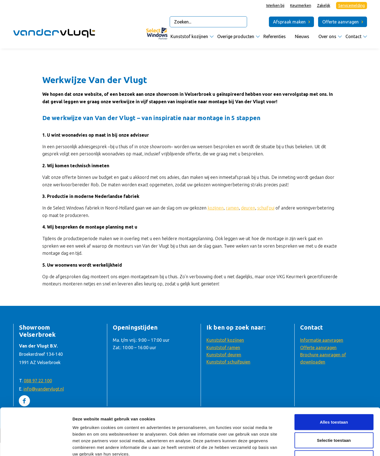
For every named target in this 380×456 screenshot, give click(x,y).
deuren (248, 207)
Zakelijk (323, 5)
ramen (232, 207)
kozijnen (216, 207)
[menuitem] (275, 5)
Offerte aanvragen (340, 21)
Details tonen (297, 445)
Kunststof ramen (223, 347)
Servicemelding (351, 5)
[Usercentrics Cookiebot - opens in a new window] (36, 445)
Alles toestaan (334, 378)
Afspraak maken (289, 21)
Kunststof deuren (223, 354)
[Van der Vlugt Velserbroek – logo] (54, 34)
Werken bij (275, 5)
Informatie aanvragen (321, 340)
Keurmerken (300, 5)
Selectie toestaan (334, 396)
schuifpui (265, 207)
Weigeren (333, 414)
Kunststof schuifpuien (228, 361)
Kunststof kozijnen (225, 340)
